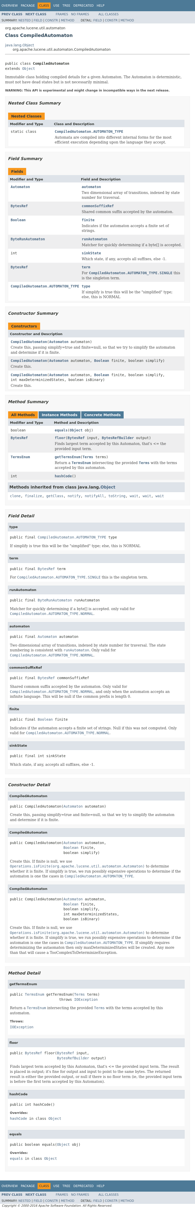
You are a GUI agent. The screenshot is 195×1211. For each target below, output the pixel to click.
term (86, 267)
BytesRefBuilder (118, 438)
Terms (88, 457)
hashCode (63, 476)
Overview (10, 5)
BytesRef (19, 206)
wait (134, 496)
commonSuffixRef (98, 206)
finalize (33, 496)
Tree (66, 5)
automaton (91, 187)
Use (56, 5)
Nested (24, 20)
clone (15, 496)
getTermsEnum (67, 457)
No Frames (80, 14)
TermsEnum (20, 457)
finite (88, 220)
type (86, 286)
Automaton (20, 187)
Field (38, 20)
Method (67, 20)
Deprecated (83, 5)
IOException (86, 999)
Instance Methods (59, 415)
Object (28, 69)
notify (74, 496)
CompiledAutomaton (29, 342)
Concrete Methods (102, 415)
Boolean (18, 220)
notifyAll (94, 496)
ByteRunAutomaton (28, 239)
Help (101, 5)
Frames (62, 14)
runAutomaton (94, 239)
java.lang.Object (19, 45)
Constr (51, 20)
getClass (54, 496)
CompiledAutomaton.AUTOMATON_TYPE (89, 131)
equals (61, 430)
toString (116, 496)
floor (60, 438)
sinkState (91, 253)
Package (28, 5)
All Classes (109, 14)
